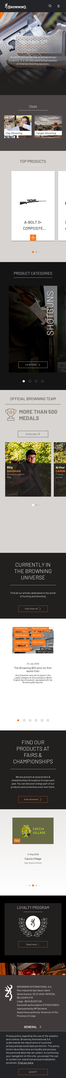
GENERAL (33, 1027)
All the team (33, 434)
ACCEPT (33, 1072)
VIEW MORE (33, 364)
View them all (33, 608)
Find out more (25, 1062)
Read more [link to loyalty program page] (33, 944)
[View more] (33, 50)
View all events (33, 799)
